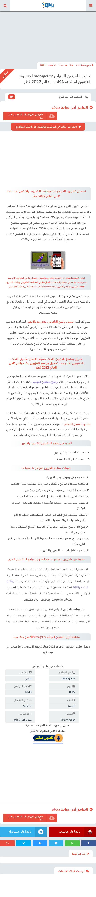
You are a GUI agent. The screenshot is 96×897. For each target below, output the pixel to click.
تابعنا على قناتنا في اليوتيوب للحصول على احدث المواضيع (46, 126)
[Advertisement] (48, 34)
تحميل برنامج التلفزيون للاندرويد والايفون (50, 322)
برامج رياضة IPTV (84, 65)
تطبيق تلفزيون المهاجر (77, 424)
